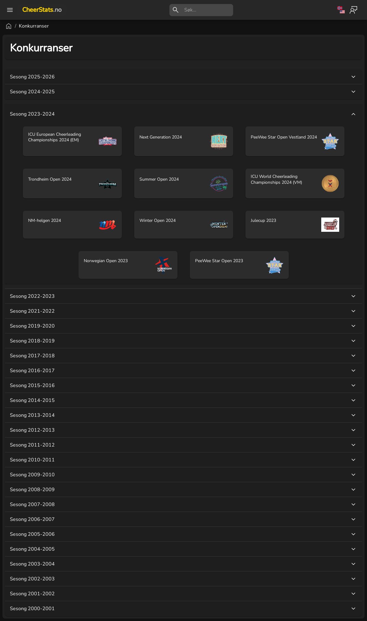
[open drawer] (10, 10)
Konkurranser (34, 26)
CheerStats (42, 9)
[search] (208, 10)
